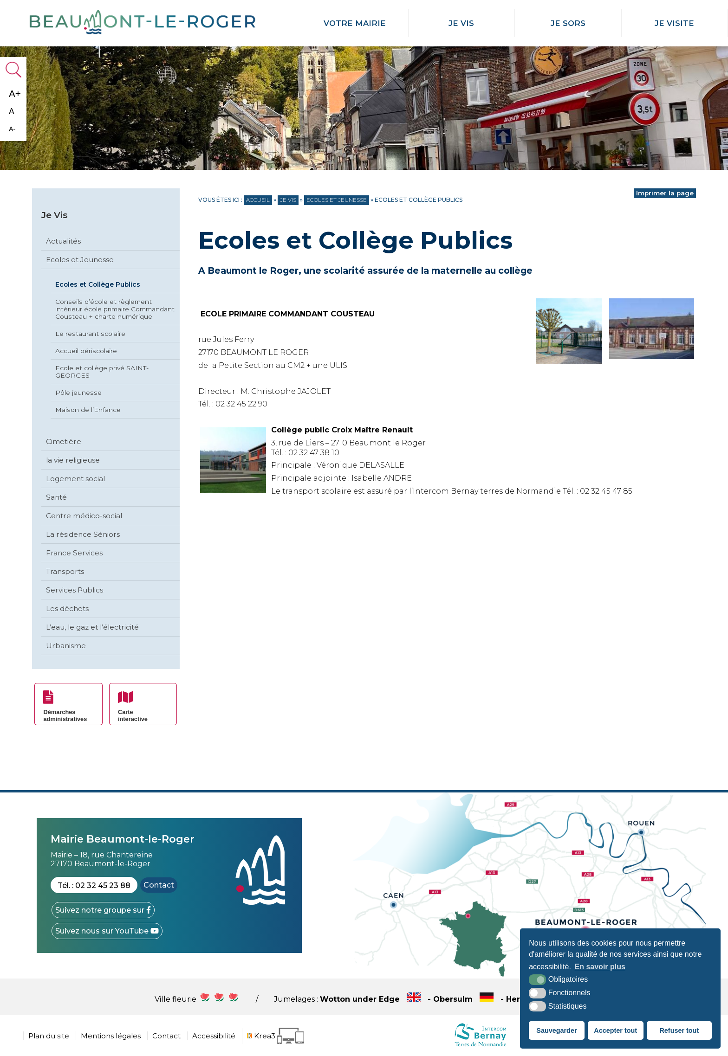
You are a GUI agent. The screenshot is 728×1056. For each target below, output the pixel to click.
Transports (65, 571)
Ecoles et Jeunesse (80, 259)
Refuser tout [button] (679, 1030)
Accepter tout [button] (615, 1030)
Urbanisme (66, 645)
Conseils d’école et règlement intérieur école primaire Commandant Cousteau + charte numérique (115, 309)
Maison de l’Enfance (88, 409)
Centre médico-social (84, 515)
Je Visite (674, 23)
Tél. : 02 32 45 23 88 (94, 885)
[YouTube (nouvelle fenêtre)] (107, 931)
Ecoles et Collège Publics (97, 284)
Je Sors (567, 23)
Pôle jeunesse (78, 392)
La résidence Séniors (83, 534)
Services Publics (74, 590)
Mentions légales (111, 1035)
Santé (56, 497)
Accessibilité (213, 1035)
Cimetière (63, 441)
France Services (74, 552)
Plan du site (48, 1035)
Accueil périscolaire (86, 350)
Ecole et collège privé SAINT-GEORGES (102, 371)
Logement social (75, 478)
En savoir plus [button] (600, 967)
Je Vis (461, 23)
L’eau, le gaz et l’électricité (92, 627)
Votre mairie (354, 23)
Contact (158, 885)
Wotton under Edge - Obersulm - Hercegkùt (447, 999)
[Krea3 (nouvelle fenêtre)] (275, 1036)
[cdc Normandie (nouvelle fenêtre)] (480, 1046)
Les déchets (67, 608)
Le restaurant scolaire (90, 333)
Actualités (63, 241)
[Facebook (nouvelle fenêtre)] (103, 910)
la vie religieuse (73, 460)
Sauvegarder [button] (556, 1030)
